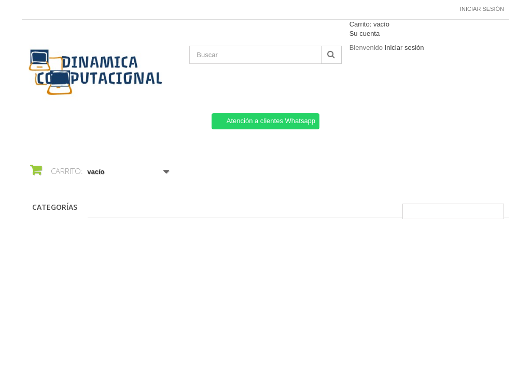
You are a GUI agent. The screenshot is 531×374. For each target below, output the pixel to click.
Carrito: (369, 24)
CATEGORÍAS (54, 207)
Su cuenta (365, 33)
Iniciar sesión (482, 9)
